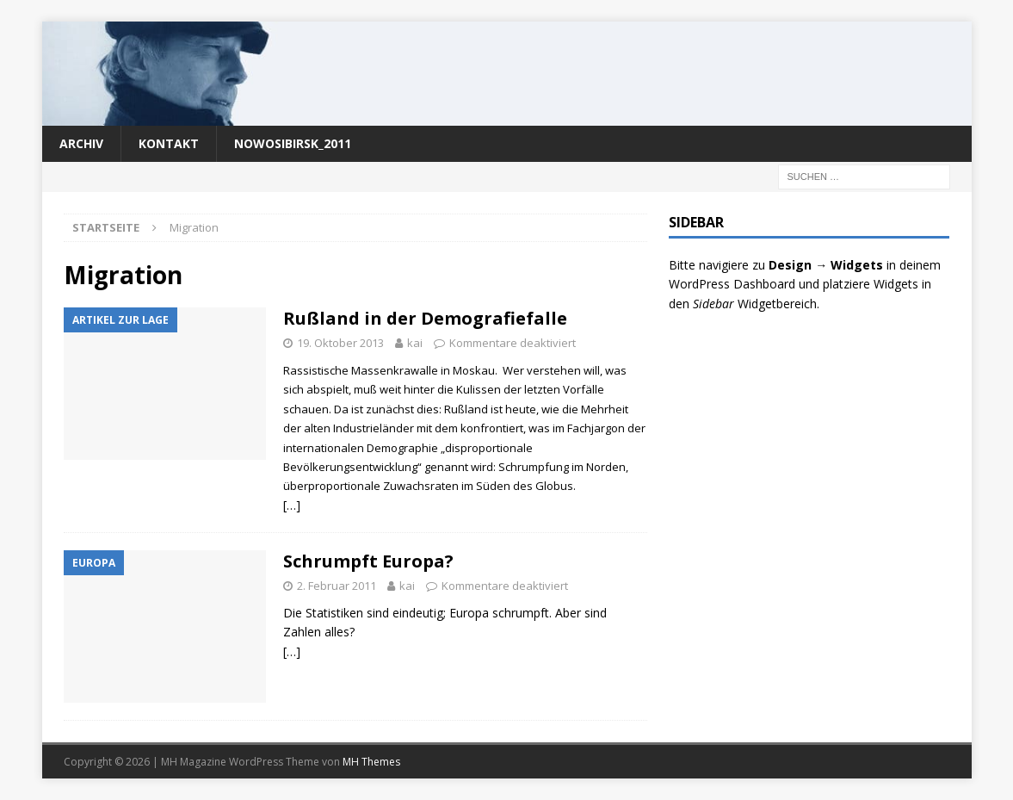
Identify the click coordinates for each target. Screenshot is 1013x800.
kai (415, 342)
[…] (291, 505)
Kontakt (169, 143)
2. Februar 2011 (336, 585)
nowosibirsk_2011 (292, 143)
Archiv (81, 143)
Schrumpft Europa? (368, 561)
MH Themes (371, 761)
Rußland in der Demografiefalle (425, 318)
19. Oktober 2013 (340, 342)
